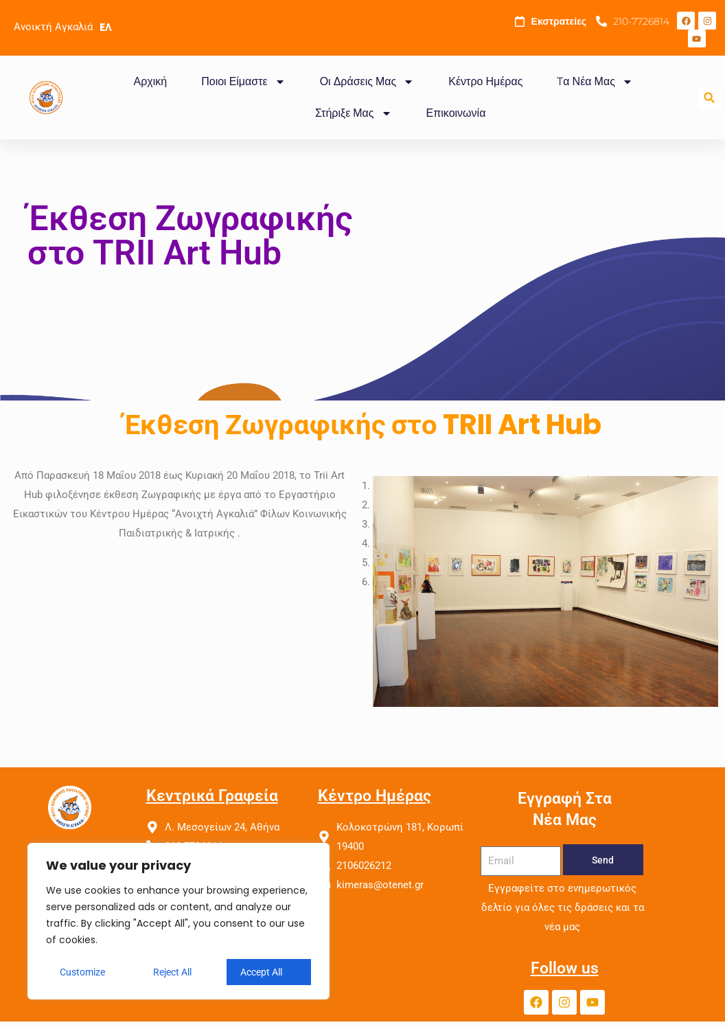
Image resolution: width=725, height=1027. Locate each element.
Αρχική (151, 81)
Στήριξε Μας (353, 113)
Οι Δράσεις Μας (367, 81)
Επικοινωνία (456, 113)
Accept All (261, 972)
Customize (82, 972)
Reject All (172, 972)
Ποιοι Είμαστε (243, 81)
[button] (709, 98)
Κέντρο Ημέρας (485, 81)
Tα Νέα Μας (594, 81)
